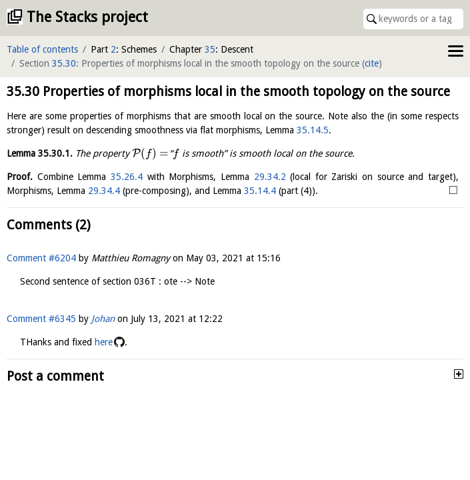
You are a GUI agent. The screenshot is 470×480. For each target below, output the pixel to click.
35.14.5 (313, 130)
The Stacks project (87, 17)
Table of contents (42, 49)
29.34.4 (104, 190)
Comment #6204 (41, 258)
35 (210, 49)
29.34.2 (270, 176)
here (104, 342)
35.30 (64, 63)
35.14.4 (260, 190)
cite (372, 63)
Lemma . (40, 153)
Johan (103, 318)
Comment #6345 (41, 318)
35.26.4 (127, 176)
